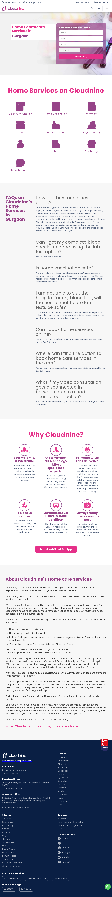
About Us (6, 819)
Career (61, 829)
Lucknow (62, 784)
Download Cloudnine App (56, 549)
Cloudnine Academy (12, 866)
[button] (107, 8)
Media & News (8, 853)
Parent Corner (8, 849)
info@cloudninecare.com (14, 770)
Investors (62, 819)
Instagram (67, 853)
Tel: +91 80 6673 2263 (12, 789)
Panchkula (63, 801)
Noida (60, 798)
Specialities (7, 822)
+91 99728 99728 (10, 773)
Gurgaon (62, 774)
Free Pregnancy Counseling (71, 822)
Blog (4, 836)
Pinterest (66, 862)
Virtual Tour (7, 859)
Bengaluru (62, 757)
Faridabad (63, 767)
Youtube (66, 857)
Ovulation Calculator (12, 863)
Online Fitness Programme (70, 825)
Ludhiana (62, 788)
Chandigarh (63, 761)
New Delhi (62, 795)
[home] (29, 8)
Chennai (62, 764)
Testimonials (8, 842)
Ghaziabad (63, 771)
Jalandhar (63, 781)
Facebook (66, 838)
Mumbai (61, 791)
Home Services (9, 856)
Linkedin (65, 848)
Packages (7, 829)
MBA (4, 846)
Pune (60, 805)
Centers (6, 832)
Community (7, 825)
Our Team (7, 839)
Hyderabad (63, 778)
